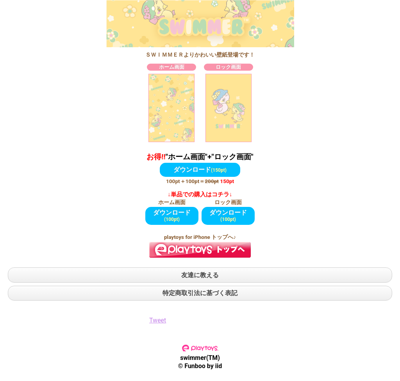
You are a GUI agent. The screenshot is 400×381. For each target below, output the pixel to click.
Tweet (157, 320)
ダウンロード (200, 169)
